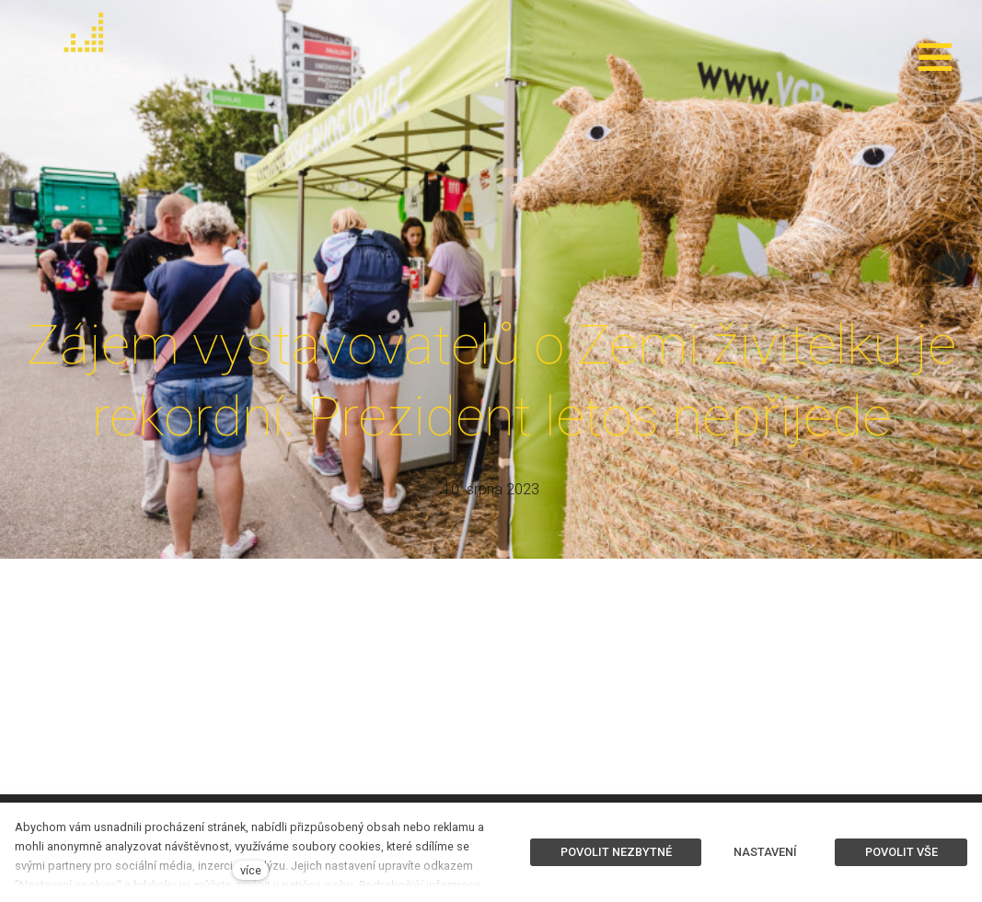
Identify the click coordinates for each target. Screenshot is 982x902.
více (250, 870)
